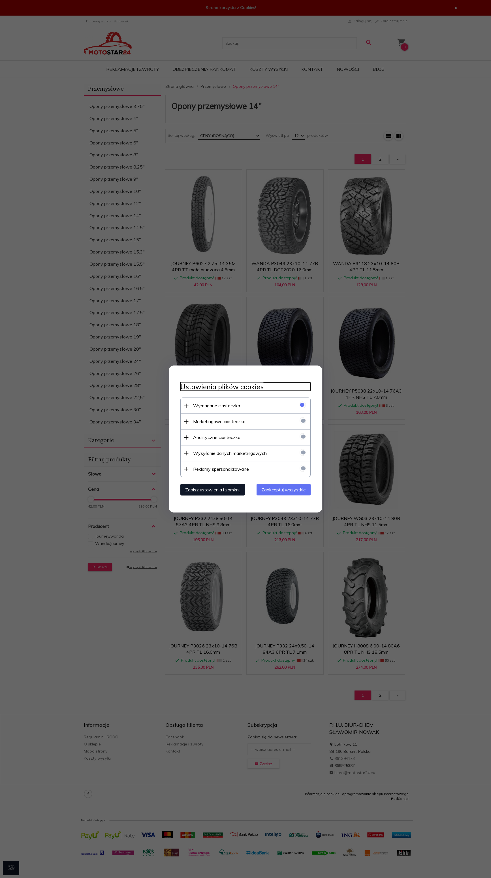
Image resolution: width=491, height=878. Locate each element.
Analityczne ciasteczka (216, 437)
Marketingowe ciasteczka (219, 421)
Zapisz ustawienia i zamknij (212, 490)
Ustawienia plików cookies (222, 387)
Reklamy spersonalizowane (221, 469)
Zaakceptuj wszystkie (283, 490)
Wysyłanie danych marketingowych (230, 453)
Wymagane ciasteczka (216, 405)
